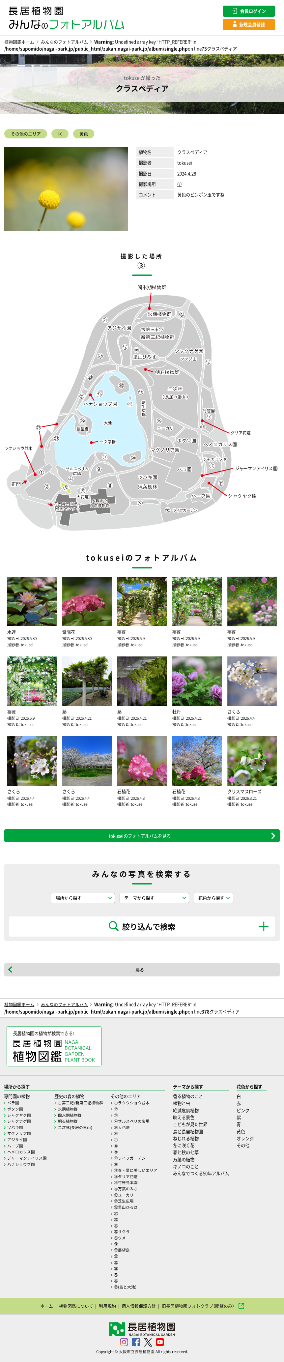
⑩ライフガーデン (130, 1158)
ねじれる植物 (186, 1138)
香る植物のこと (188, 1096)
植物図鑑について (76, 1306)
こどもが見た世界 (190, 1124)
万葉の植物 (183, 1159)
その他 (243, 1145)
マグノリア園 (19, 1133)
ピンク (243, 1110)
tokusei (184, 163)
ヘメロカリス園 (21, 1152)
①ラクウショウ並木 (132, 1103)
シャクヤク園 (19, 1115)
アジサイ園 (17, 1140)
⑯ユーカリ (124, 1195)
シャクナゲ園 (19, 1121)
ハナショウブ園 (21, 1164)
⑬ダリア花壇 (126, 1176)
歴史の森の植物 (69, 1096)
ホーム (46, 1306)
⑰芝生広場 (124, 1201)
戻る (139, 970)
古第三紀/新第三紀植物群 (80, 1103)
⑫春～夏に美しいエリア (135, 1170)
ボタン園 (15, 1109)
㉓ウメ (120, 1238)
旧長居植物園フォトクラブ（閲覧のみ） (197, 1306)
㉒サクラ (122, 1231)
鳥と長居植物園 (188, 1131)
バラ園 (13, 1103)
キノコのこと (186, 1166)
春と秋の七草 (186, 1152)
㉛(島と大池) (125, 1287)
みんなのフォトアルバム (64, 42)
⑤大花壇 (122, 1127)
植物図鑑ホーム (19, 42)
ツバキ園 (15, 1127)
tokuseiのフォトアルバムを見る (140, 836)
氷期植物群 (68, 1109)
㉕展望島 (122, 1250)
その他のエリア (26, 134)
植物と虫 (181, 1103)
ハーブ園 (15, 1145)
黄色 (84, 134)
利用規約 (107, 1306)
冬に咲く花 (183, 1145)
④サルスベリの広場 (132, 1121)
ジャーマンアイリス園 (27, 1158)
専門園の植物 (17, 1096)
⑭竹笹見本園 (126, 1182)
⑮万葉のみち (126, 1189)
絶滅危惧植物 (186, 1110)
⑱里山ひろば (126, 1207)
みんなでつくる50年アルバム (201, 1173)
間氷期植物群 (70, 1115)
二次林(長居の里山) (75, 1127)
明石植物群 (68, 1121)
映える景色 (183, 1117)
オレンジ (245, 1138)
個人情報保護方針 (138, 1306)
